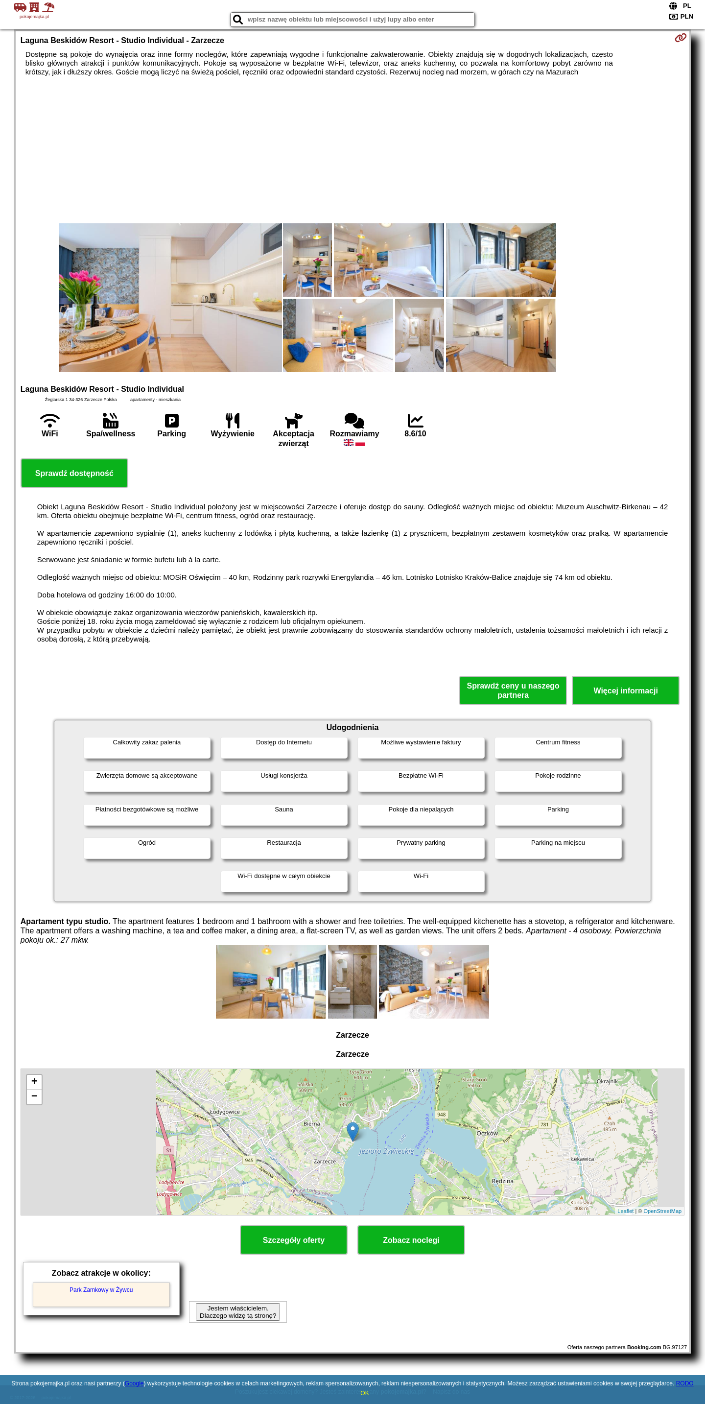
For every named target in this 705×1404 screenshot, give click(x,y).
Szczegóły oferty (294, 1240)
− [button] (34, 1097)
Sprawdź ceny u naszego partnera (513, 690)
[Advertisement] (352, 149)
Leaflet (625, 1211)
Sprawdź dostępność (74, 473)
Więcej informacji (625, 691)
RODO (685, 1383)
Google (134, 1383)
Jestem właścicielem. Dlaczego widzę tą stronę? (238, 1312)
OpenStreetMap (663, 1211)
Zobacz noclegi (411, 1240)
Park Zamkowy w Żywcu (101, 1289)
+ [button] (34, 1082)
